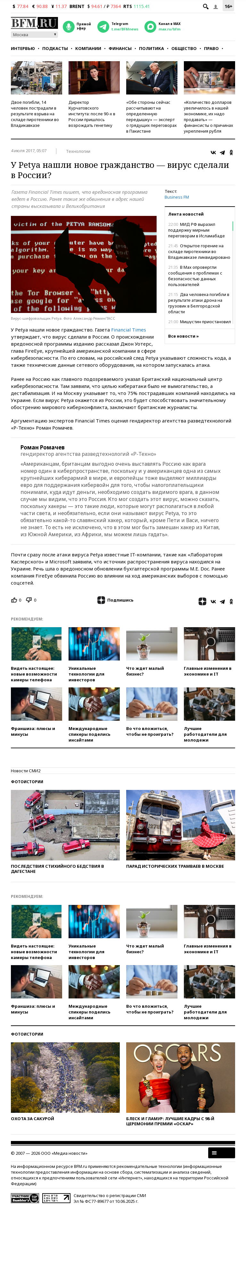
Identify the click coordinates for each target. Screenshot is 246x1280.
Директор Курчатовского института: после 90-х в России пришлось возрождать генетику (92, 113)
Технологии (78, 151)
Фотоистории (27, 781)
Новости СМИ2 (25, 771)
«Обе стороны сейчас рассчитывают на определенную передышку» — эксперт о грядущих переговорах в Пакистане (151, 116)
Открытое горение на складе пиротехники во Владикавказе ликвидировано (199, 251)
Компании (88, 48)
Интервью (23, 48)
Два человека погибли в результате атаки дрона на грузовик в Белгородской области (198, 303)
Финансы (120, 48)
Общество (184, 48)
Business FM (177, 197)
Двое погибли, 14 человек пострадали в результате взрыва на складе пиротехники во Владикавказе (35, 113)
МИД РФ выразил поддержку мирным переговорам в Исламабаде (196, 230)
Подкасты (55, 48)
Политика (151, 48)
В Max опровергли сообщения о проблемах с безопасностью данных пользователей (195, 275)
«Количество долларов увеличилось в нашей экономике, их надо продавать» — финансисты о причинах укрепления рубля (208, 116)
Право (211, 48)
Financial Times (128, 329)
